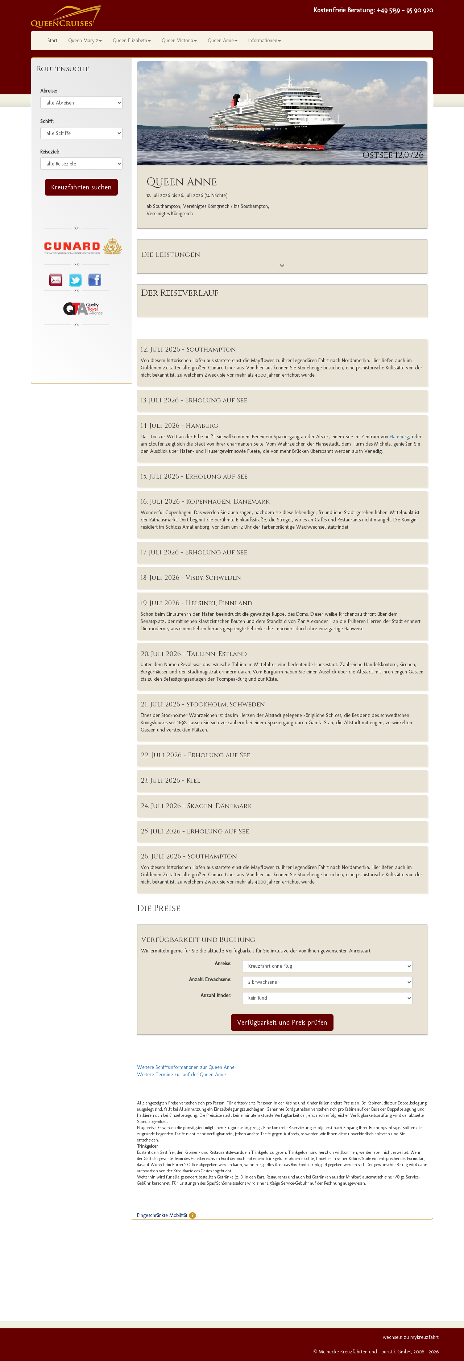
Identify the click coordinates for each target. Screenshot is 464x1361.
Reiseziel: (49, 152)
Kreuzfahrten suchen (81, 187)
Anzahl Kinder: (215, 995)
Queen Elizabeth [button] (132, 40)
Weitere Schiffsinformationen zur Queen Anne (186, 1067)
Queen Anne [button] (222, 40)
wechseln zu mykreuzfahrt (411, 1337)
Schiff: (47, 121)
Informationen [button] (264, 40)
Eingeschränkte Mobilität (166, 1215)
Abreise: (48, 91)
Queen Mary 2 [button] (85, 40)
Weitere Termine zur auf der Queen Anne (181, 1074)
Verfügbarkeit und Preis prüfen (282, 1022)
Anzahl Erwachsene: (210, 979)
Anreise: (223, 963)
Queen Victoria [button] (179, 40)
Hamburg (399, 437)
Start (52, 40)
